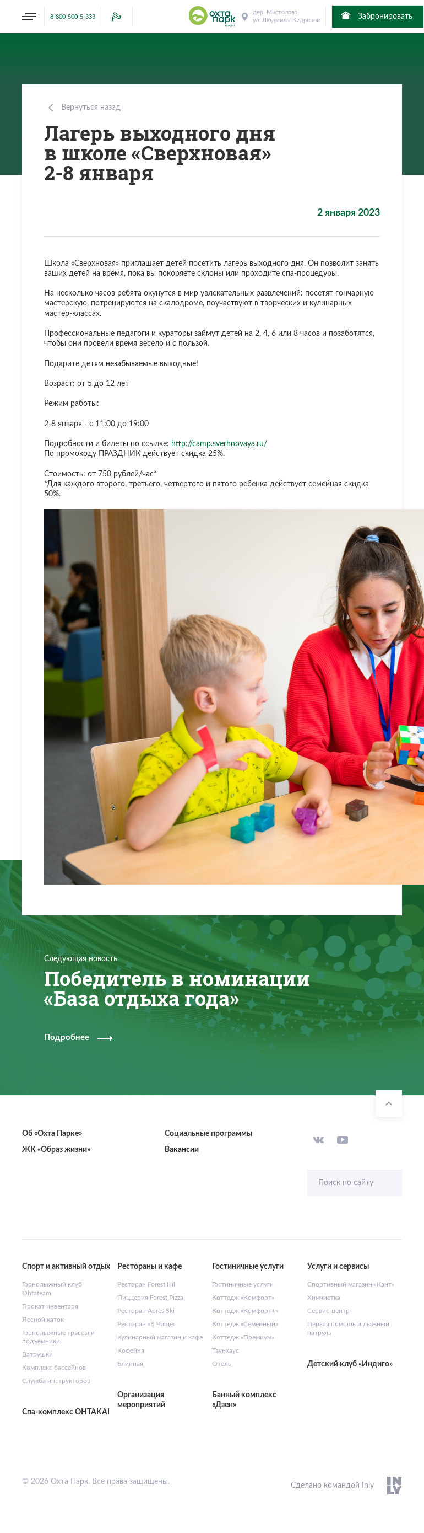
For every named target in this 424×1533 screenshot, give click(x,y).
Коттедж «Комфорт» (243, 1297)
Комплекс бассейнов (54, 1367)
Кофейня (130, 1350)
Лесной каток (43, 1319)
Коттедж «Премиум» (243, 1337)
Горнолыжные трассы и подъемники (58, 1337)
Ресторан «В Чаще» (146, 1324)
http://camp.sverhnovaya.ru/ (219, 444)
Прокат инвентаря (50, 1306)
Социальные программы (208, 1134)
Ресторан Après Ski (146, 1310)
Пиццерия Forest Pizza (150, 1297)
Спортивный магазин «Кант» (350, 1284)
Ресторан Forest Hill (147, 1284)
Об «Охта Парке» (52, 1134)
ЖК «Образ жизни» (56, 1150)
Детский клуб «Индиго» (350, 1364)
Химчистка (323, 1297)
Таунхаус (225, 1350)
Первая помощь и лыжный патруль (348, 1328)
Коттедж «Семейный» (245, 1324)
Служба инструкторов (56, 1380)
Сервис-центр (328, 1310)
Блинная (130, 1363)
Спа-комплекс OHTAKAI (66, 1412)
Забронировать (375, 15)
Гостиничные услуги (243, 1284)
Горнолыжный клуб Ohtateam (52, 1288)
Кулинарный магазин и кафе (160, 1337)
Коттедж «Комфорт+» (245, 1310)
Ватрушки (37, 1354)
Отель (221, 1363)
